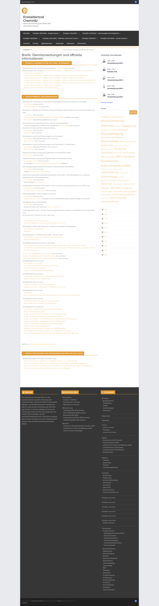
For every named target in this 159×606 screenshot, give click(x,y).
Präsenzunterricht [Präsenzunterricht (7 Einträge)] (129, 184)
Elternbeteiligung (108, 553)
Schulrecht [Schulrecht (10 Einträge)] (117, 191)
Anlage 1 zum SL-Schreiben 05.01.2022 (69, 248)
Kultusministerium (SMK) (111, 442)
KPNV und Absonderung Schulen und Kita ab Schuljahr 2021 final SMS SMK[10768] (51, 333)
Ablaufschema (45, 171)
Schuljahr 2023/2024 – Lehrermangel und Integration (101, 33)
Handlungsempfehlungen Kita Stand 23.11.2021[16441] (40, 258)
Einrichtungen (34, 171)
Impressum (70, 43)
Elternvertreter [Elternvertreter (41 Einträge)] (110, 141)
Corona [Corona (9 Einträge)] (117, 126)
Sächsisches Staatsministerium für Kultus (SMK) (79, 426)
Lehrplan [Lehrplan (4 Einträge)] (121, 177)
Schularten (105, 473)
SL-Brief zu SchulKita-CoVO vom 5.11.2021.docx (39, 284)
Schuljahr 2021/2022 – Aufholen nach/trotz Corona (61, 38)
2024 (105, 218)
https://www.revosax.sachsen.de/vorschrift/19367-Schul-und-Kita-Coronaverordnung (52, 295)
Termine (35, 43)
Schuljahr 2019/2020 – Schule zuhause (114, 38)
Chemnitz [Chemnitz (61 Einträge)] (107, 125)
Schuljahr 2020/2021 (89, 38)
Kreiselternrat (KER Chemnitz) (112, 440)
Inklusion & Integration (110, 558)
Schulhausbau (107, 577)
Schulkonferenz (108, 452)
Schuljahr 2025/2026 (108, 520)
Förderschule (107, 478)
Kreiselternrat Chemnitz (33, 18)
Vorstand (26, 43)
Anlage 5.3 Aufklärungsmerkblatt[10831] (37, 326)
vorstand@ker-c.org (28, 2)
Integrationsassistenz (111, 538)
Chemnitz (106, 460)
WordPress (24, 603)
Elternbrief (60, 68)
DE (39, 182)
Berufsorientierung (109, 549)
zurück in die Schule (109, 432)
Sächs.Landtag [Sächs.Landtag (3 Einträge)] (104, 198)
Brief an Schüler (29, 141)
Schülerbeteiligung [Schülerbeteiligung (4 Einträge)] (106, 194)
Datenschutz (81, 43)
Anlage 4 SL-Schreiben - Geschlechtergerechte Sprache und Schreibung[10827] (50, 319)
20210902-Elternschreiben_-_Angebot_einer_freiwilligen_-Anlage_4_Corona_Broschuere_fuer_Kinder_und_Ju (60, 83)
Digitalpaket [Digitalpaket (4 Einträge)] (104, 130)
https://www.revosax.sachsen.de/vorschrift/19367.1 (40, 303)
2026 (105, 209)
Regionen (105, 458)
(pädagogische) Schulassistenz (114, 533)
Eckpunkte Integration (31, 106)
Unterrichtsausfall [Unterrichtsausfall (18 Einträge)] (117, 198)
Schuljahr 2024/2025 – (71, 33)
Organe (104, 438)
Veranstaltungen (108, 408)
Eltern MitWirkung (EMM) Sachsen (74, 413)
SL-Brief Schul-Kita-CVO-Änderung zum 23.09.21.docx (41, 301)
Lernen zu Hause (108, 427)
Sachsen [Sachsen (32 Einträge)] (116, 187)
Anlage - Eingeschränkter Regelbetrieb (37, 278)
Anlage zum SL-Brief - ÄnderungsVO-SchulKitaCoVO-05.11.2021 (45, 287)
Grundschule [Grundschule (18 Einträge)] (120, 149)
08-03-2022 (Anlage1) (40, 163)
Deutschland (107, 462)
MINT (104, 568)
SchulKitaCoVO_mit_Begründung (35, 190)
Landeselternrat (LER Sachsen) (113, 447)
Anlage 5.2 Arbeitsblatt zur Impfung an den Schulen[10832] (43, 324)
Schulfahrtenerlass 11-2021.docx (34, 268)
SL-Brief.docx (28, 293)
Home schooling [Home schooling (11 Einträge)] (108, 157)
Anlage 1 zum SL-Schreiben (33, 199)
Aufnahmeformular (54, 163)
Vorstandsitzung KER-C (115, 63)
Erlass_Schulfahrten (53, 207)
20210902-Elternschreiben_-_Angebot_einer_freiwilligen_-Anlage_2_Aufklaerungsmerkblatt (54, 78)
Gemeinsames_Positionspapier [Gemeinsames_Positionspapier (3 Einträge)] (122, 145)
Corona (104, 425)
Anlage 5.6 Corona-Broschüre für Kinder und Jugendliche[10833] (45, 328)
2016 (105, 255)
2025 (105, 214)
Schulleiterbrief (29, 188)
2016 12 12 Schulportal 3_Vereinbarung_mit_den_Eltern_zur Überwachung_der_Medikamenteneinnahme (58, 366)
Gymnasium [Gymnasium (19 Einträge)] (107, 152)
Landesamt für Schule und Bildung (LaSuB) (77, 428)
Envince (59, 601)
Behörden (65, 423)
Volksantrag (107, 410)
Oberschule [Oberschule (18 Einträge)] (106, 183)
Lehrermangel (107, 565)
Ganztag (105, 556)
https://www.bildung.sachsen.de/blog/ (43, 344)
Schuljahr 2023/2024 (108, 511)
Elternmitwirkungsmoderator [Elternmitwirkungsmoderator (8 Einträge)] (111, 138)
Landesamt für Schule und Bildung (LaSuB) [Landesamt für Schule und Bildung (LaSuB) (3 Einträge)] (112, 169)
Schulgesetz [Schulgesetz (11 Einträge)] (127, 188)
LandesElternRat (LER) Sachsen (73, 410)
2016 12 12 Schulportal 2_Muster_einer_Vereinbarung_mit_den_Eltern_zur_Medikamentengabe (55, 363)
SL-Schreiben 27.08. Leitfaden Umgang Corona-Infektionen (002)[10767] (47, 331)
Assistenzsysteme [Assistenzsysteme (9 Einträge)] (117, 117)
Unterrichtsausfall (109, 590)
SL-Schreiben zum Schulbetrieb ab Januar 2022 (39, 248)
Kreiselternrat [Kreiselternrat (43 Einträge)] (109, 161)
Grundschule (107, 482)
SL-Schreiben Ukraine (31, 161)
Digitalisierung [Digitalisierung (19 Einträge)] (128, 126)
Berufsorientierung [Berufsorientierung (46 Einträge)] (112, 120)
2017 (105, 250)
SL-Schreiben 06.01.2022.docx (34, 245)
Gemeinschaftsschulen (110, 480)
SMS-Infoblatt (28, 120)
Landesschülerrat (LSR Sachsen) (113, 450)
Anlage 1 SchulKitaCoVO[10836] (34, 311)
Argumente (105, 420)
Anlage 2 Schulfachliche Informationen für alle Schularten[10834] (45, 314)
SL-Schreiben (28, 104)
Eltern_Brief (27, 133)
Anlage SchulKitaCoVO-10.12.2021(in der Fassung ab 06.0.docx (44, 223)
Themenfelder (106, 528)
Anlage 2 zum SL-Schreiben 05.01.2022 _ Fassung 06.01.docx (65, 245)
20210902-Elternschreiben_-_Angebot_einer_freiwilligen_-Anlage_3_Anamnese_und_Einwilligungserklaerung (60, 80)
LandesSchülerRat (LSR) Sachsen (74, 420)
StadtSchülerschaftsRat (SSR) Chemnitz (76, 417)
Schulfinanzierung (109, 575)
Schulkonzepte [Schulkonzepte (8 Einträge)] (106, 192)
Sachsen (106, 465)
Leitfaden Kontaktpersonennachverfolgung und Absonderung (44, 117)
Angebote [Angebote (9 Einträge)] (105, 117)
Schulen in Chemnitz (70, 400)
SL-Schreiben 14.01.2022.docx (33, 229)
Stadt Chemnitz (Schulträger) (73, 430)
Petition (105, 405)
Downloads (60, 43)
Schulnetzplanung (109, 580)
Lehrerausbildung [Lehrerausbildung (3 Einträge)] (124, 172)
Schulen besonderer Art (111, 492)
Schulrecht (106, 582)
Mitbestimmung (67, 408)
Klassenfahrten (108, 561)
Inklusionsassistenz (110, 535)
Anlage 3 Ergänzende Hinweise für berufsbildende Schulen (43, 316)
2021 (105, 232)
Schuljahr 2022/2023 (108, 507)
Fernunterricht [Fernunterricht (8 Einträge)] (130, 142)
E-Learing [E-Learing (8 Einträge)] (112, 130)
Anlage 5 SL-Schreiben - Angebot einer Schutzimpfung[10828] (44, 321)
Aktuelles (26, 33)
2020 (105, 237)
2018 (105, 246)
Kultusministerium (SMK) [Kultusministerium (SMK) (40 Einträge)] (116, 165)
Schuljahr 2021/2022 (108, 502)
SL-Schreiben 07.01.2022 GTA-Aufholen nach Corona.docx (43, 237)
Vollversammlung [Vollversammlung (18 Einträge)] (109, 201)
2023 (105, 223)
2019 (105, 241)
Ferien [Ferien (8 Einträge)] (122, 142)
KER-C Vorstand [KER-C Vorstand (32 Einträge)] (125, 156)
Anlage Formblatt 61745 (31, 239)
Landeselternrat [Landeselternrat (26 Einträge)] (110, 172)
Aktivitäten (105, 398)
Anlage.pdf (27, 231)
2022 (105, 227)
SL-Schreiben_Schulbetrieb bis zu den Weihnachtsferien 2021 (44, 276)
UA (36, 182)
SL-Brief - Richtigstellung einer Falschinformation (39, 256)
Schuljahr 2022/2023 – (31, 38)
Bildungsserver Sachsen (71, 404)
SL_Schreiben (64, 125)
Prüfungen (106, 430)
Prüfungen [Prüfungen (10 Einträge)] (105, 188)
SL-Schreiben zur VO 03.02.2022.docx (36, 220)
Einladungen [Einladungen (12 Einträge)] (122, 130)
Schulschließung (108, 585)
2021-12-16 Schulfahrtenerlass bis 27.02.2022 (37, 253)
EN (43, 182)
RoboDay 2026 (112, 71)
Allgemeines (106, 416)
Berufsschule (107, 475)
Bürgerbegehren (108, 401)
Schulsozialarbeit (109, 545)
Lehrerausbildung (108, 563)
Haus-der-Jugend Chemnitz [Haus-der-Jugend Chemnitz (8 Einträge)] (124, 153)
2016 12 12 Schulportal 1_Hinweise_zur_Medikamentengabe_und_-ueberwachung (50, 361)
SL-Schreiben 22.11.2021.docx (33, 263)
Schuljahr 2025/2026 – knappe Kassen (46, 33)
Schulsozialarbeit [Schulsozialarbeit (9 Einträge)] (130, 191)
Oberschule (107, 487)
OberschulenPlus (108, 490)
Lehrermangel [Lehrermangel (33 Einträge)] (109, 176)
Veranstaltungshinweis (110, 467)
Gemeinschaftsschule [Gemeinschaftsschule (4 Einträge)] (107, 149)
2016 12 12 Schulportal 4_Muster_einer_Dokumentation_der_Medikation (47, 368)
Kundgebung (107, 403)
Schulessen (106, 573)
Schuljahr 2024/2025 (108, 516)
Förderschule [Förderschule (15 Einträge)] (107, 145)
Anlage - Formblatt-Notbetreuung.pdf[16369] (39, 270)
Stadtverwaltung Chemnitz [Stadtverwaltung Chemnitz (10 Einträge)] (123, 194)
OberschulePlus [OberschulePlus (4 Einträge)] (117, 184)
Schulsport (106, 587)
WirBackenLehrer (108, 523)
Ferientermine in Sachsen (71, 402)
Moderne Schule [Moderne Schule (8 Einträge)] (123, 180)
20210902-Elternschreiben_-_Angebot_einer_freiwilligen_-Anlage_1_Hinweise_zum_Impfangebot (55, 75)
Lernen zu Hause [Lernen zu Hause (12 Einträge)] (108, 180)
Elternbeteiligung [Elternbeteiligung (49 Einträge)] (112, 133)
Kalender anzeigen (107, 102)
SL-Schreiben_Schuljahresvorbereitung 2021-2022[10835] (42, 309)
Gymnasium (107, 485)
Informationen (66, 397)
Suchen (103, 108)
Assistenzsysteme (109, 531)
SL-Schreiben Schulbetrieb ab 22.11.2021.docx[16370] (41, 265)
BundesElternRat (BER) (70, 415)
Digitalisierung (47, 43)
